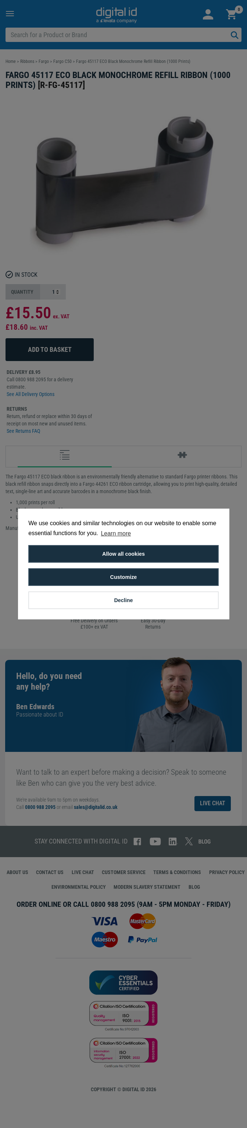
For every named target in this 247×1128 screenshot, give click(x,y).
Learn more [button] (116, 533)
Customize (123, 577)
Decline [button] (123, 600)
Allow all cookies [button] (123, 554)
